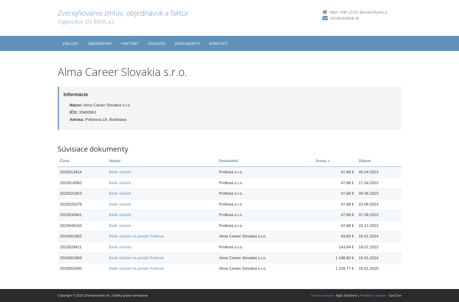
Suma (323, 161)
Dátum (365, 161)
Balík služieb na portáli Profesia (136, 236)
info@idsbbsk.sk (344, 18)
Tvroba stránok (322, 295)
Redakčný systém (373, 295)
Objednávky (100, 43)
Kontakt (218, 43)
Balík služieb (120, 172)
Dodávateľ (228, 161)
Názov (114, 161)
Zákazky (157, 43)
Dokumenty (187, 43)
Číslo (65, 161)
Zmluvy (70, 43)
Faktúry (130, 43)
